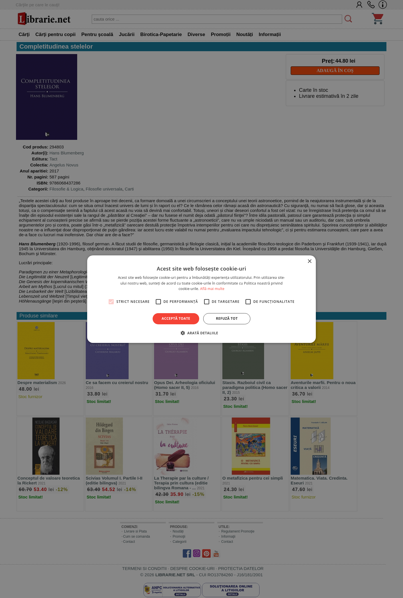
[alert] (201, 299)
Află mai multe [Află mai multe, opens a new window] (212, 288)
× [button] (309, 261)
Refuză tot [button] (227, 318)
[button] (201, 333)
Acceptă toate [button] (176, 318)
